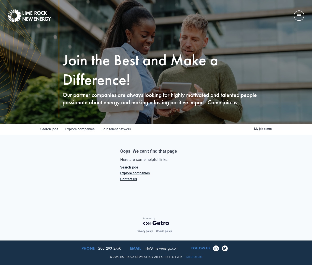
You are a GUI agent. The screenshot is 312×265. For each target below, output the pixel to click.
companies (79, 129)
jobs (49, 129)
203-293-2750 (109, 248)
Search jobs (129, 167)
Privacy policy (145, 231)
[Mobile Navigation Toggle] (299, 15)
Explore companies (135, 173)
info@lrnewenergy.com (161, 248)
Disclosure (194, 257)
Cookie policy (164, 231)
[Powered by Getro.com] (156, 221)
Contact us (128, 179)
